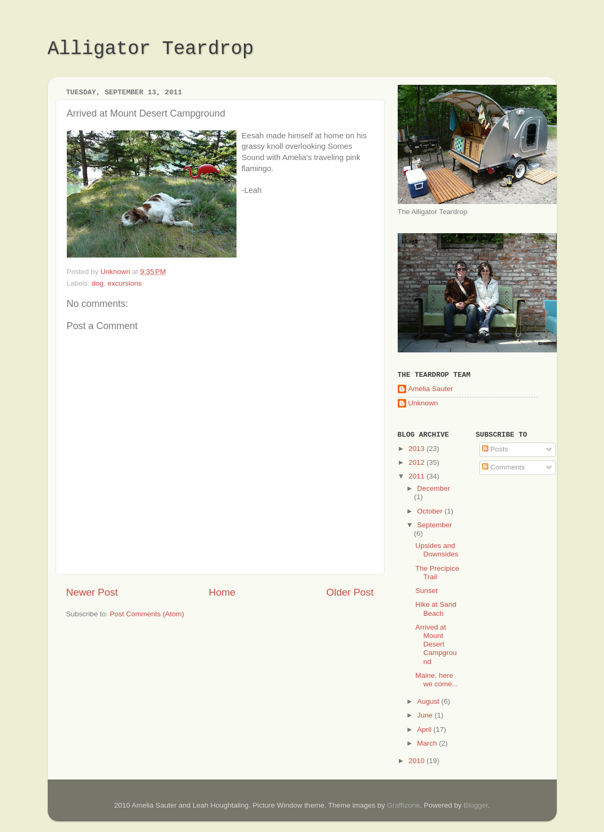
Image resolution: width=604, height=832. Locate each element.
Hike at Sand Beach (435, 608)
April (425, 729)
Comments (503, 467)
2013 (417, 449)
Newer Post (92, 592)
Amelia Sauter (430, 389)
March (428, 743)
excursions (125, 283)
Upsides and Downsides (436, 550)
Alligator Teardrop (151, 49)
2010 (417, 761)
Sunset (426, 591)
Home (222, 592)
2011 (417, 476)
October (431, 511)
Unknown (423, 403)
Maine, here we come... (436, 679)
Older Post (349, 592)
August (429, 701)
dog (98, 283)
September (434, 525)
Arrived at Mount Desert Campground (436, 644)
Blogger (475, 805)
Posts (495, 449)
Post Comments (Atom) (147, 614)
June (426, 715)
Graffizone (403, 805)
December (433, 488)
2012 (417, 462)
